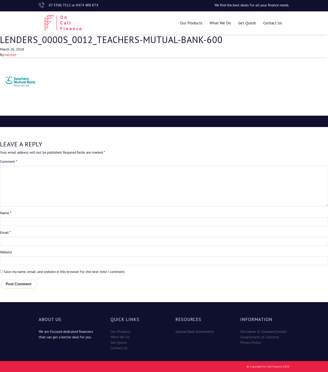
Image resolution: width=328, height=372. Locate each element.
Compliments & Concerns (259, 337)
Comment (8, 161)
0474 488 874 (87, 5)
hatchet (11, 54)
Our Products (191, 22)
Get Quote (247, 22)
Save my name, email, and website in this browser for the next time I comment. (64, 271)
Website (6, 252)
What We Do (220, 22)
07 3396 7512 (60, 5)
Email (5, 232)
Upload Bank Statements (194, 331)
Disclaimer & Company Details (263, 331)
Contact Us (272, 22)
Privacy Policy (250, 342)
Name (5, 213)
